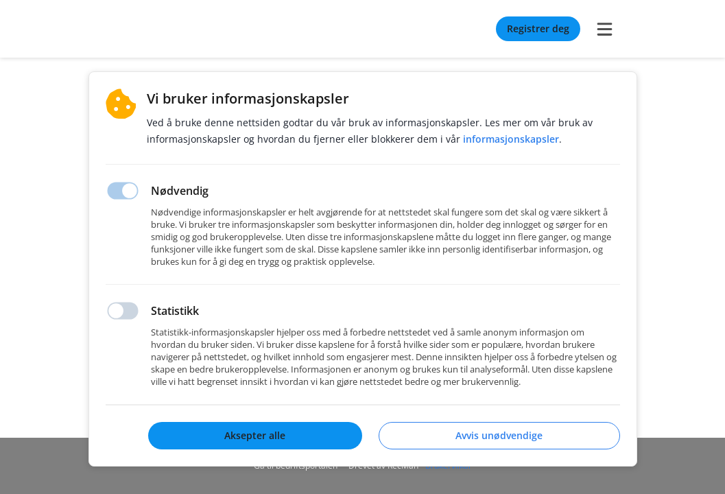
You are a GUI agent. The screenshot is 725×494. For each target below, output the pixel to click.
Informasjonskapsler (511, 138)
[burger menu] (605, 29)
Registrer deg (538, 28)
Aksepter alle (254, 435)
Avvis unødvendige (499, 435)
